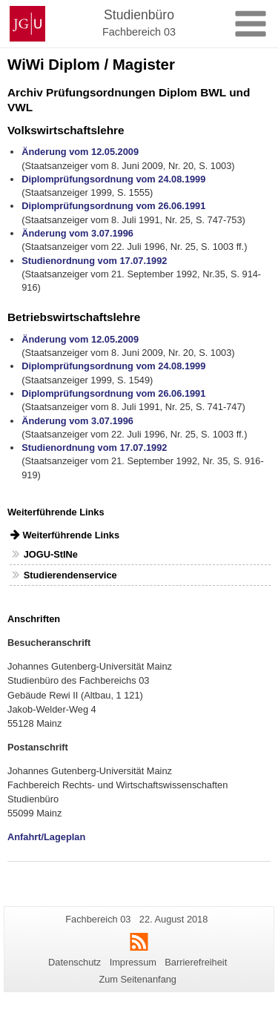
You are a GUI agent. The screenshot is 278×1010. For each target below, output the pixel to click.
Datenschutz (74, 962)
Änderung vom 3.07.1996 (77, 233)
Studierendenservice (70, 575)
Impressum (133, 962)
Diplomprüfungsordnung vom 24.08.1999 (113, 179)
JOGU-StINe (51, 554)
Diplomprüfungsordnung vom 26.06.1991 (113, 205)
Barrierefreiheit (196, 962)
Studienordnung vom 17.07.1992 (94, 260)
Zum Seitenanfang (137, 979)
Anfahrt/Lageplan (46, 836)
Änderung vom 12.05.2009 (80, 151)
